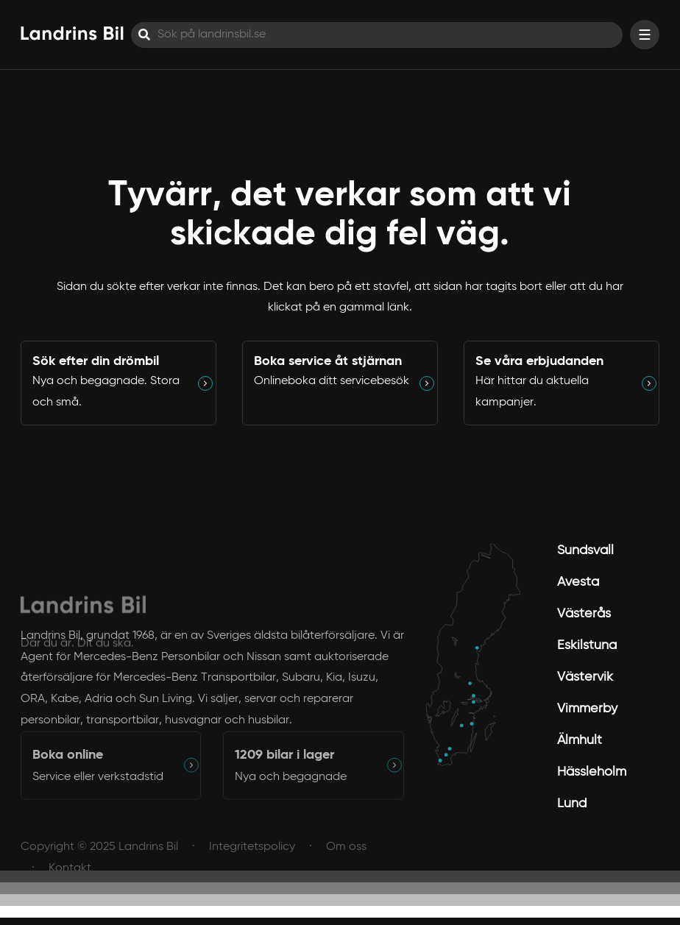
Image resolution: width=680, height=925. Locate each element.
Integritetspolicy (252, 856)
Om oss (346, 856)
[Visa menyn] (644, 34)
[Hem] (72, 33)
